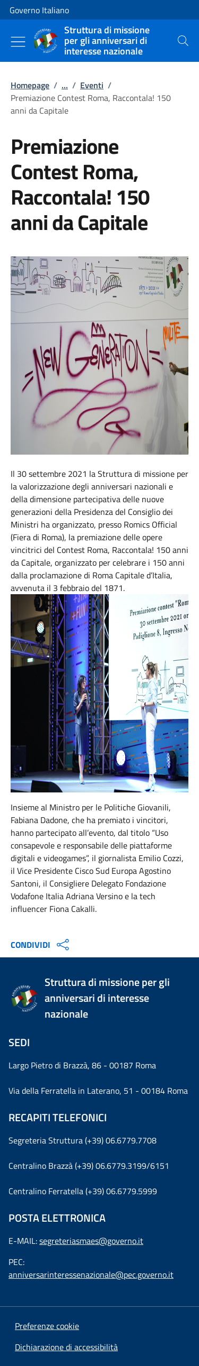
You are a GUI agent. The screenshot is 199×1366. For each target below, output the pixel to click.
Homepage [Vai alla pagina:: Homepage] (30, 85)
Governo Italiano (39, 10)
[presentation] (183, 40)
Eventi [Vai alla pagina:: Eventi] (91, 85)
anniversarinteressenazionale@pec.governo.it (91, 1274)
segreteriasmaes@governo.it (91, 1240)
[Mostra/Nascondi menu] (18, 41)
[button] (47, 1325)
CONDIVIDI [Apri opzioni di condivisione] (41, 944)
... (65, 85)
